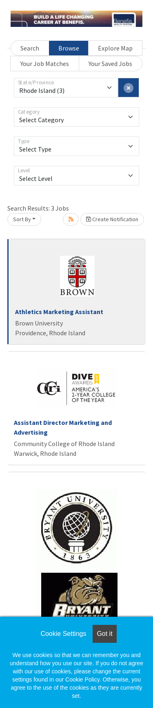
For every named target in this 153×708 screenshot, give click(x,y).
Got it (104, 633)
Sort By (22, 219)
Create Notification (112, 219)
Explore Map (115, 48)
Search (29, 48)
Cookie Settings (63, 633)
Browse (68, 48)
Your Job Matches (44, 63)
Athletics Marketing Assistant (59, 312)
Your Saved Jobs (110, 63)
